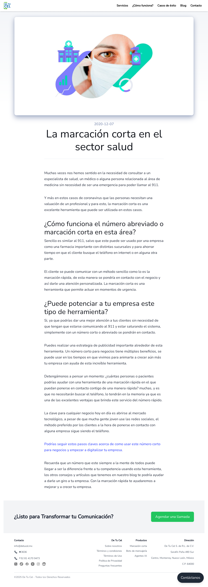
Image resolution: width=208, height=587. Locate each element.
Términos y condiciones (109, 551)
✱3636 (20, 552)
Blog (183, 6)
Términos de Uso (112, 556)
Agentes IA (141, 556)
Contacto (196, 6)
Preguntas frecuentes (110, 565)
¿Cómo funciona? (142, 6)
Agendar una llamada (172, 516)
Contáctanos (190, 577)
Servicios (122, 6)
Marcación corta (138, 546)
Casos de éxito (166, 6)
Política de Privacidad (110, 560)
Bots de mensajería (136, 551)
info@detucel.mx (23, 546)
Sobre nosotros (113, 546)
